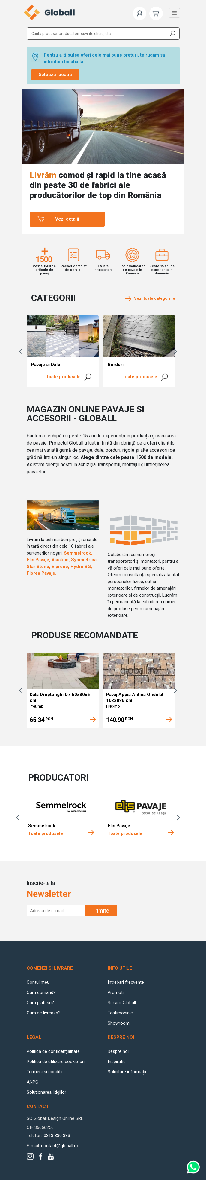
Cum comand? (41, 992)
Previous (22, 351)
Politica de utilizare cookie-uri (56, 1061)
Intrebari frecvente (126, 982)
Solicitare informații (127, 1072)
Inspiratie (117, 1061)
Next (177, 351)
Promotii (116, 992)
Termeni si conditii (44, 1072)
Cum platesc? (40, 1002)
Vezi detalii (67, 219)
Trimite (100, 910)
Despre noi (118, 1051)
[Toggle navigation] (174, 13)
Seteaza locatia (55, 74)
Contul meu (38, 982)
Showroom (119, 1023)
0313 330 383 (57, 1135)
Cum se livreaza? (44, 1013)
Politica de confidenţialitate (53, 1051)
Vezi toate (150, 298)
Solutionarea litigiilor (46, 1092)
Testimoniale (120, 1013)
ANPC (32, 1082)
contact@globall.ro (59, 1145)
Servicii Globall (122, 1002)
